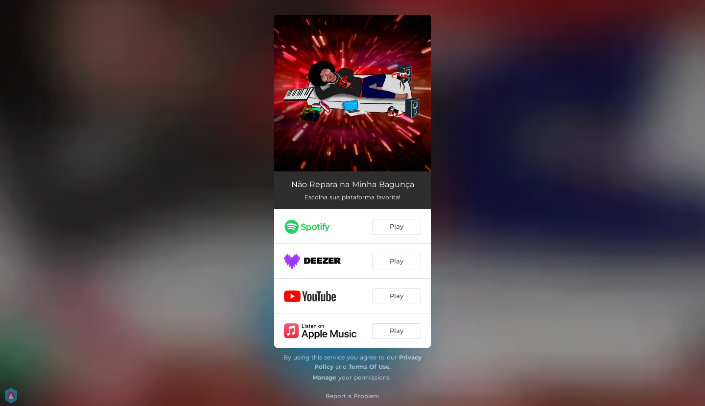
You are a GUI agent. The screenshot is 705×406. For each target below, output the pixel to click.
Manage (324, 377)
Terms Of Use (369, 366)
